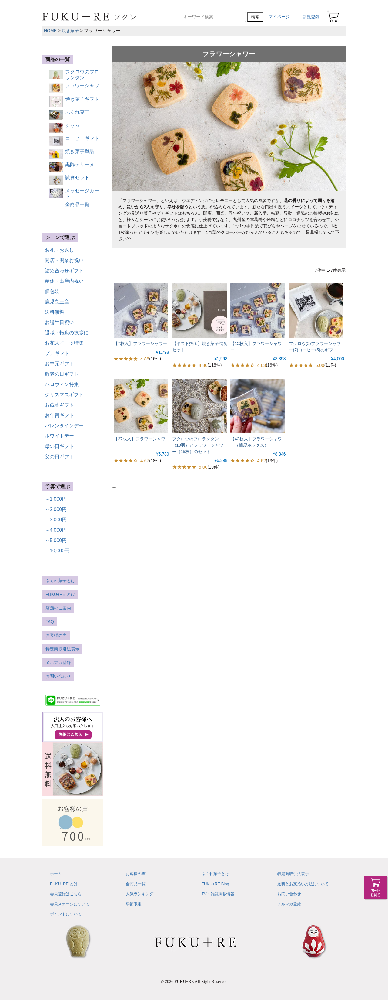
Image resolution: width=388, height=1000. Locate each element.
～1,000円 (56, 499)
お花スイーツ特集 (64, 343)
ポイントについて (66, 914)
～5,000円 (56, 540)
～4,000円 (56, 530)
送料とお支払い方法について (303, 884)
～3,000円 (56, 519)
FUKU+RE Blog (215, 884)
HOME (50, 30)
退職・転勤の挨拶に (67, 332)
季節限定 (134, 904)
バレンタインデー (64, 425)
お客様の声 (56, 635)
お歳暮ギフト (59, 405)
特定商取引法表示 (62, 649)
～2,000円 (56, 509)
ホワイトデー (59, 436)
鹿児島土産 (57, 301)
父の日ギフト (59, 456)
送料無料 (54, 312)
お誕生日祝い (59, 322)
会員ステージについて (69, 904)
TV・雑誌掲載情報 (218, 894)
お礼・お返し (59, 250)
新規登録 (311, 16)
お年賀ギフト (59, 415)
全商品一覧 (136, 884)
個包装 (52, 291)
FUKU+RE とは (60, 594)
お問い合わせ (58, 676)
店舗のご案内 (58, 608)
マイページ (279, 16)
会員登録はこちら (66, 894)
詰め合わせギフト (64, 270)
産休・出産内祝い (64, 281)
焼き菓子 (70, 30)
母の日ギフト (59, 446)
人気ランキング (139, 894)
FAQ (49, 621)
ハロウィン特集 (62, 384)
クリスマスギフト (64, 394)
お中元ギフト (59, 363)
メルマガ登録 (58, 662)
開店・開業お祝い (64, 260)
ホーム (56, 874)
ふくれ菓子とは (60, 580)
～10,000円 (57, 550)
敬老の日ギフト (62, 374)
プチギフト (57, 353)
